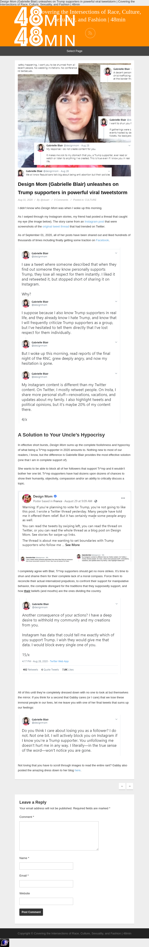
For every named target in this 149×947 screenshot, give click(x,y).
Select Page (74, 51)
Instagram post (94, 221)
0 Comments (61, 199)
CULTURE (90, 199)
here (78, 770)
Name (24, 858)
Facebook (102, 240)
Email (24, 875)
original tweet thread (56, 226)
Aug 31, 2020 (25, 199)
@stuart (45, 199)
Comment (26, 817)
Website (24, 893)
